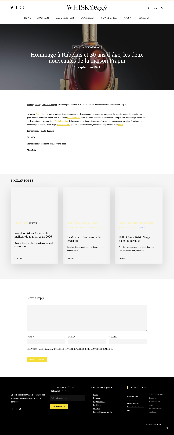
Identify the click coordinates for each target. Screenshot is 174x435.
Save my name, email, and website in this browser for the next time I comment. (71, 349)
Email (71, 337)
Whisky (18, 223)
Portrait (142, 227)
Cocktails (97, 405)
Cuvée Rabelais (73, 118)
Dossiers (97, 398)
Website (113, 337)
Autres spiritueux (96, 227)
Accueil (30, 105)
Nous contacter (132, 396)
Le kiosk (96, 408)
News (37, 105)
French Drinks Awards (102, 412)
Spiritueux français (49, 105)
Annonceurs (131, 400)
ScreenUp (159, 424)
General (33, 223)
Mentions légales (133, 403)
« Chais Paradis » (61, 121)
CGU (128, 410)
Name (30, 337)
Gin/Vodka (86, 223)
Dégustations (99, 401)
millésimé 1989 (63, 125)
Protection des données (135, 407)
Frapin (38, 114)
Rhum (77, 223)
